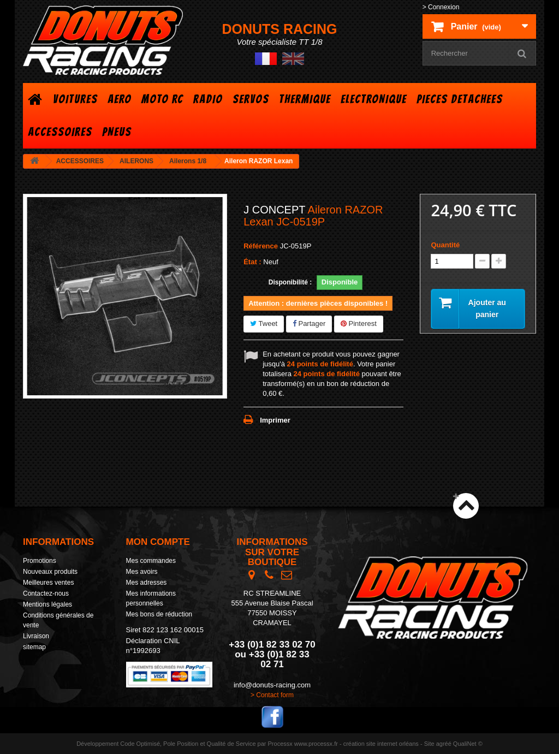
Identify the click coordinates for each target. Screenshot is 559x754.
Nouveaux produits (50, 571)
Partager (309, 323)
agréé (443, 743)
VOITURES (75, 99)
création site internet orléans (381, 743)
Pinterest (359, 323)
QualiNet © (468, 743)
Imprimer (275, 420)
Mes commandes (151, 561)
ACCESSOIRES (60, 132)
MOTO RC (162, 99)
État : (252, 262)
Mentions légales (47, 604)
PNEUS (117, 132)
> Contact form (272, 695)
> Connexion (441, 7)
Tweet (263, 323)
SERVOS (251, 99)
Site (429, 743)
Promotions (39, 561)
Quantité (445, 245)
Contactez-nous (46, 593)
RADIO (208, 99)
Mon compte (158, 542)
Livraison (36, 636)
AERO (120, 99)
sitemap (34, 647)
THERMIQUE (305, 99)
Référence (260, 246)
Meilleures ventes (48, 582)
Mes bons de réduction (159, 614)
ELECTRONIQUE (374, 99)
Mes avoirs (142, 571)
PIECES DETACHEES (460, 99)
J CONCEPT (274, 210)
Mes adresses (146, 582)
